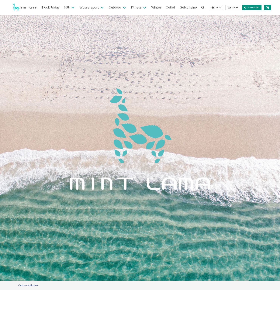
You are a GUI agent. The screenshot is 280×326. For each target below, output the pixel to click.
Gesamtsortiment (28, 285)
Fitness (136, 7)
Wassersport (89, 7)
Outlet (170, 7)
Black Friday (51, 7)
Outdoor (115, 7)
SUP (67, 7)
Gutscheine (188, 7)
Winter (156, 7)
